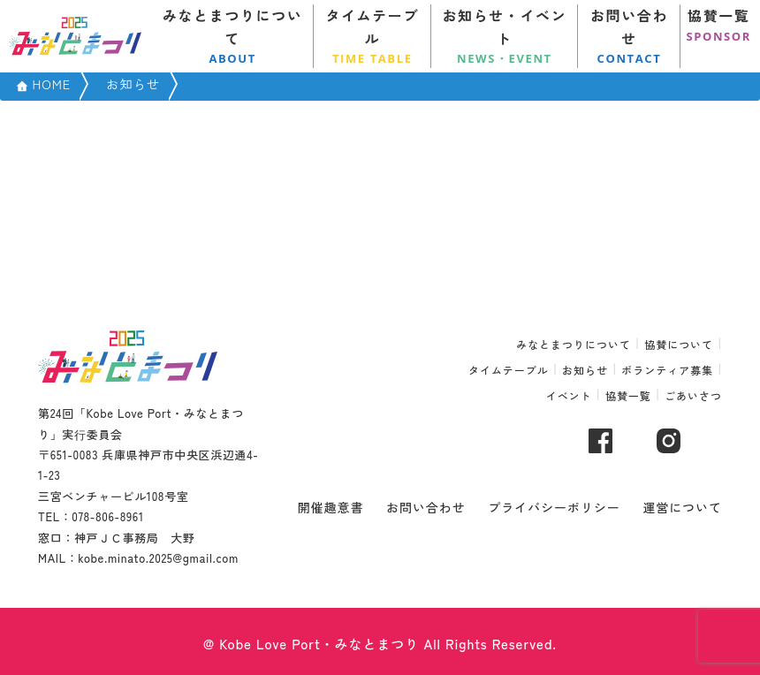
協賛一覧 (718, 24)
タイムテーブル (372, 36)
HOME (51, 83)
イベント (569, 395)
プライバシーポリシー (554, 507)
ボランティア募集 (667, 369)
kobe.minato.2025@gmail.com (158, 558)
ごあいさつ (693, 395)
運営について (682, 507)
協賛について (678, 344)
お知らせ (585, 369)
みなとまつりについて (232, 36)
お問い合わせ (629, 36)
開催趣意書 (331, 507)
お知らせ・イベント (504, 36)
